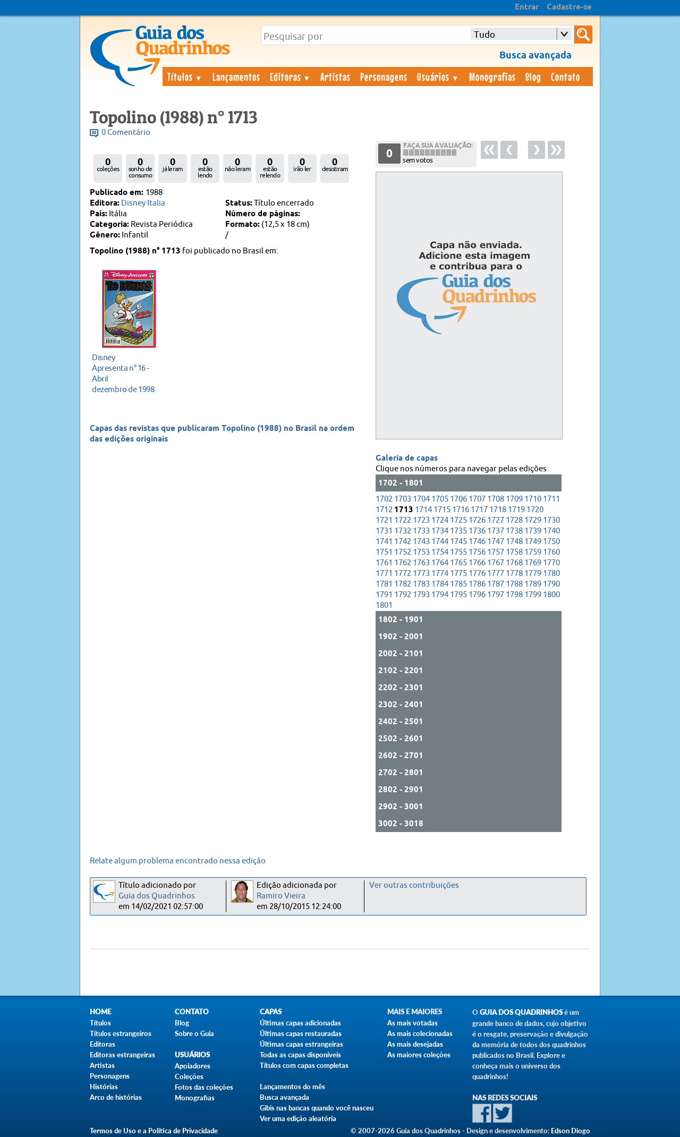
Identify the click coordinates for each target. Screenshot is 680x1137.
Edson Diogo (570, 1130)
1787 (495, 584)
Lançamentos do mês (292, 1086)
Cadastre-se (569, 7)
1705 (439, 499)
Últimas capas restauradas (301, 1033)
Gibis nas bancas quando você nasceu (316, 1108)
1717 (479, 510)
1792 (402, 595)
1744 (439, 542)
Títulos (185, 76)
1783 (421, 584)
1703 (402, 499)
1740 (551, 531)
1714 (423, 510)
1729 (532, 520)
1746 (477, 542)
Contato (565, 76)
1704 (421, 499)
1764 (439, 563)
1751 (384, 552)
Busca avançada (284, 1097)
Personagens (383, 76)
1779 (532, 573)
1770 (551, 563)
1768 (514, 563)
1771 (384, 573)
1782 (402, 584)
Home (100, 1012)
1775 (458, 573)
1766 (477, 563)
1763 (421, 563)
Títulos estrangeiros (120, 1033)
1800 (551, 595)
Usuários (438, 76)
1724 (439, 520)
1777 (495, 573)
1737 (495, 531)
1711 (551, 499)
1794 (439, 595)
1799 (532, 595)
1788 (514, 584)
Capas (271, 1012)
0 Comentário (125, 133)
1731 (384, 531)
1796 (477, 595)
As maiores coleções (418, 1054)
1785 (458, 584)
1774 (439, 573)
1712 (384, 510)
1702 (384, 499)
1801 (384, 605)
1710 (532, 499)
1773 (421, 573)
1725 (458, 520)
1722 (402, 520)
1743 (421, 542)
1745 (458, 542)
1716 (460, 510)
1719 (516, 510)
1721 (384, 520)
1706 (458, 499)
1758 (514, 552)
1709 (514, 499)
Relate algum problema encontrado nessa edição (178, 861)
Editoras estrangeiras (122, 1054)
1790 (551, 584)
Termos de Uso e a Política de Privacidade (154, 1130)
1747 (495, 542)
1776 (477, 573)
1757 (495, 552)
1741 (384, 542)
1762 (402, 563)
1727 (495, 520)
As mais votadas (412, 1023)
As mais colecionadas (420, 1033)
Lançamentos (236, 76)
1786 (477, 584)
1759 (532, 552)
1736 (477, 531)
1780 (551, 573)
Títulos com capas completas (304, 1065)
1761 (384, 563)
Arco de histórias (116, 1097)
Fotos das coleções (204, 1087)
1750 (551, 542)
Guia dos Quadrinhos (156, 896)
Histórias (104, 1086)
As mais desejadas (415, 1044)
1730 (551, 520)
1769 (532, 563)
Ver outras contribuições (414, 885)
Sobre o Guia (194, 1033)
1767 (495, 563)
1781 (384, 584)
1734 (439, 531)
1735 (458, 531)
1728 (514, 520)
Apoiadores (192, 1066)
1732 (402, 531)
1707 (477, 499)
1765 (458, 563)
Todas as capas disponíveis (300, 1054)
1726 (477, 520)
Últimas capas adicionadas (300, 1023)
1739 (532, 531)
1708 (495, 499)
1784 (439, 584)
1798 (514, 595)
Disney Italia (143, 203)
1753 (421, 552)
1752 (402, 552)
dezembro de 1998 (126, 373)
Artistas (335, 76)
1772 (402, 573)
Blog (533, 76)
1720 (534, 510)
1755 (458, 552)
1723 (421, 520)
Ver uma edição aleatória (298, 1118)
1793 (421, 595)
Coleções (189, 1076)
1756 (477, 552)
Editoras (290, 76)
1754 (439, 552)
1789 (532, 584)
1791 (384, 595)
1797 (495, 595)
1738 (514, 531)
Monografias (492, 76)
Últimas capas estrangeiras (301, 1044)
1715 (442, 510)
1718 (497, 510)
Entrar (527, 7)
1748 (514, 542)
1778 (514, 573)
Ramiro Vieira (281, 896)
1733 (421, 531)
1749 (532, 542)
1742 (402, 542)
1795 (458, 595)
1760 (551, 552)
